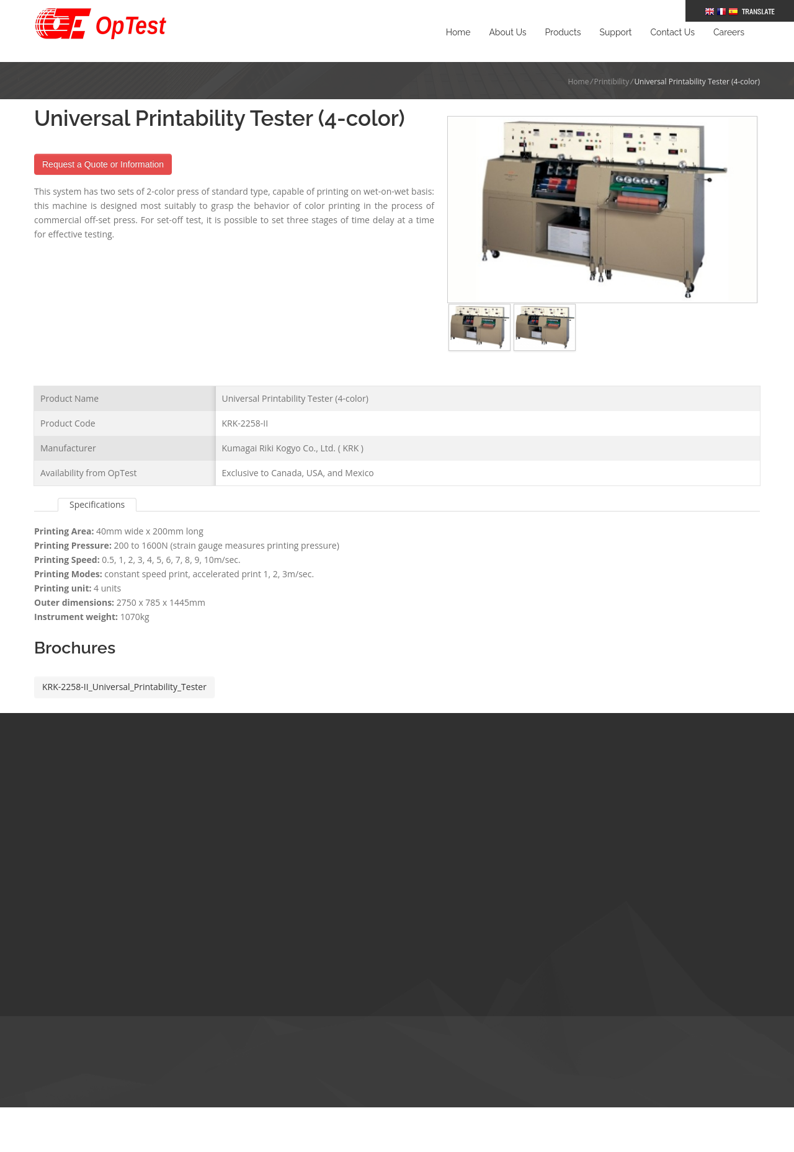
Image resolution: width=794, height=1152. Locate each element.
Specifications (97, 486)
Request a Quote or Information (103, 164)
